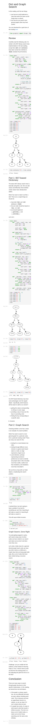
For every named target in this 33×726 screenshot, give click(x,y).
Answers (12, 421)
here (16, 29)
